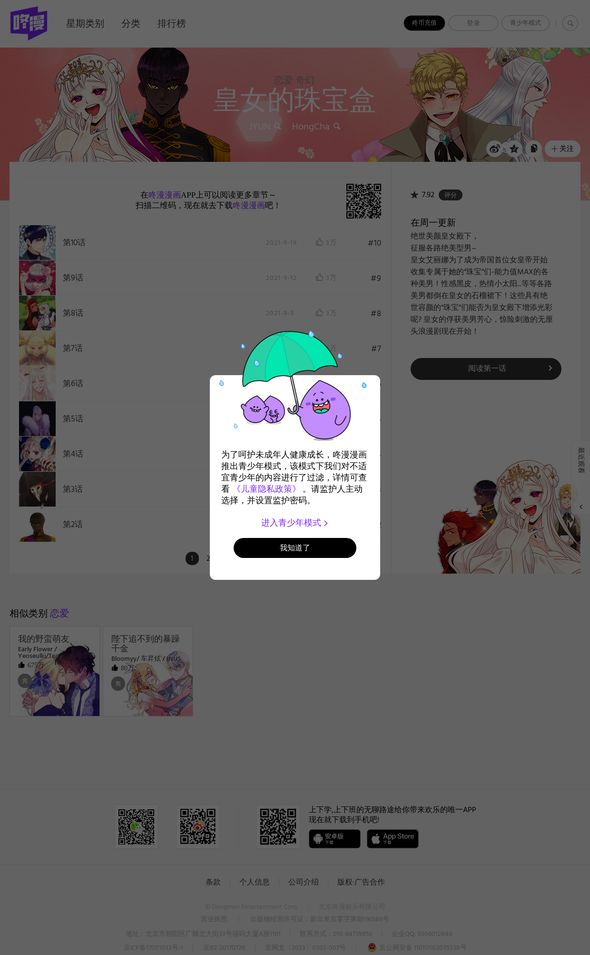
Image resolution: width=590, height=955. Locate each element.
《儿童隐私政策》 (266, 489)
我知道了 (295, 548)
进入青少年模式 (295, 522)
